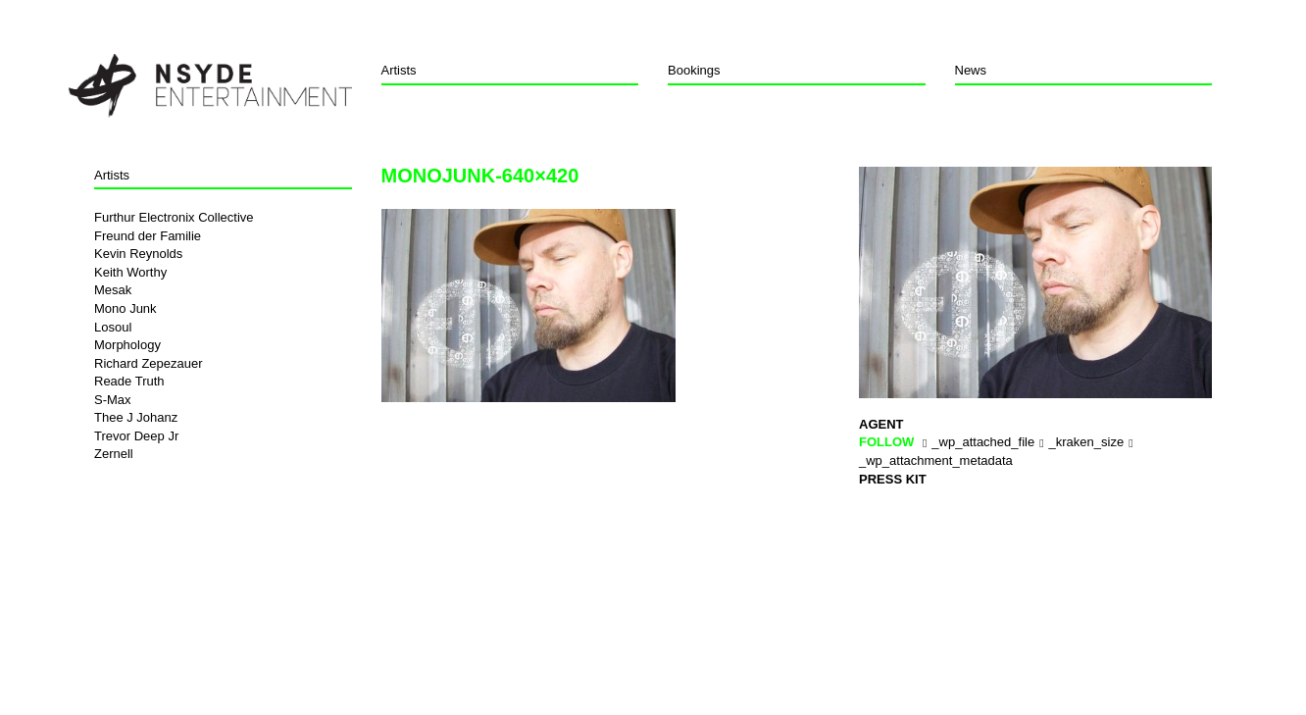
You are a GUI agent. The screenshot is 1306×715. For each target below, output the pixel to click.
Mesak (112, 289)
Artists (399, 70)
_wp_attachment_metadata (936, 460)
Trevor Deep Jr (136, 436)
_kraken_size (1087, 441)
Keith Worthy (130, 272)
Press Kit (893, 479)
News (971, 70)
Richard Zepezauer (148, 363)
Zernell (113, 453)
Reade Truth (129, 381)
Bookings (694, 70)
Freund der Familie (147, 236)
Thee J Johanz (135, 417)
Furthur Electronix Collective (174, 217)
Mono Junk (125, 308)
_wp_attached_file (982, 441)
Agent (881, 424)
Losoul (112, 327)
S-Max (112, 399)
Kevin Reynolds (138, 253)
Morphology (127, 344)
